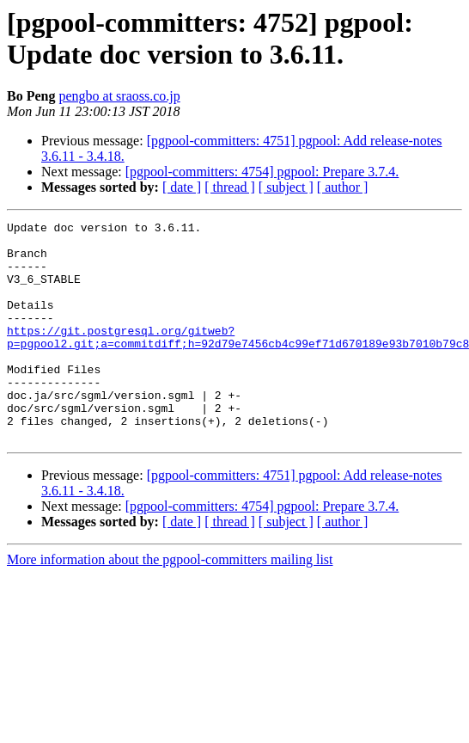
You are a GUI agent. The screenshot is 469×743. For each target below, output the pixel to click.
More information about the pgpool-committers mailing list (170, 603)
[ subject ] (286, 187)
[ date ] (181, 187)
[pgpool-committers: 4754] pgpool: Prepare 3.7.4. (262, 171)
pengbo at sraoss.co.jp (119, 96)
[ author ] (342, 187)
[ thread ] (229, 187)
